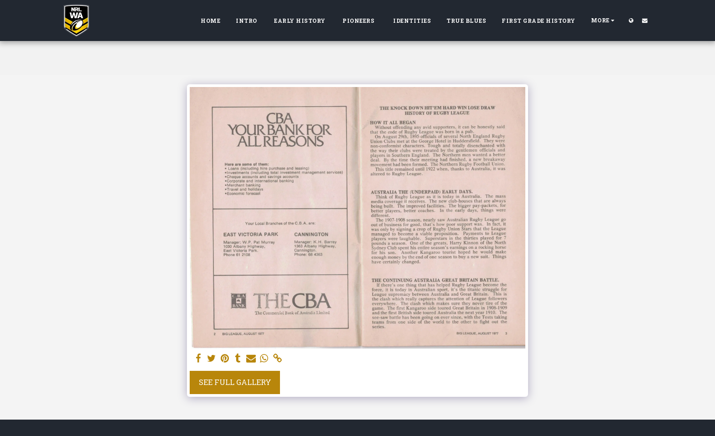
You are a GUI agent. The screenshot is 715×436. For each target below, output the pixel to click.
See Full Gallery (235, 382)
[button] (644, 20)
